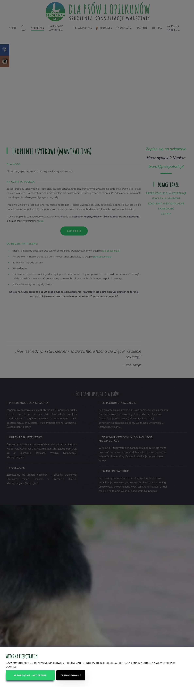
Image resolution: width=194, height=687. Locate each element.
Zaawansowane (70, 675)
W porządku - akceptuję (30, 675)
